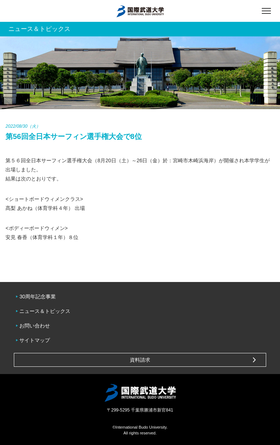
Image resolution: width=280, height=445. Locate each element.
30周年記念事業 (37, 296)
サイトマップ (34, 340)
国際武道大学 (140, 11)
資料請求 (140, 360)
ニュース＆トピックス (44, 311)
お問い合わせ (34, 326)
